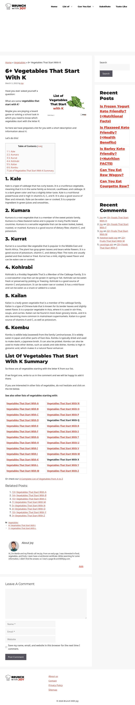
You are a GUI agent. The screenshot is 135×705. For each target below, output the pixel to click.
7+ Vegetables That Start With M (29, 502)
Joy (101, 217)
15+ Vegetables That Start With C (29, 498)
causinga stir (106, 244)
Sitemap (53, 689)
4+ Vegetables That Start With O (28, 508)
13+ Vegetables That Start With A (29, 492)
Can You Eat (87, 7)
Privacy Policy (56, 685)
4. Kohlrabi (13, 161)
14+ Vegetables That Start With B (29, 495)
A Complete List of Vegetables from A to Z (41, 478)
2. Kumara (13, 154)
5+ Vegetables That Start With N (28, 505)
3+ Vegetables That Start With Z (28, 515)
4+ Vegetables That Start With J (22, 525)
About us (53, 676)
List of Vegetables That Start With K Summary (30, 170)
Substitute (105, 6)
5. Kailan (12, 164)
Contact (53, 680)
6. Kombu (12, 167)
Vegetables (20, 62)
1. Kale (11, 151)
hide (40, 146)
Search (103, 62)
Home (54, 6)
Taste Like (121, 6)
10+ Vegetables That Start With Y (29, 512)
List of (69, 7)
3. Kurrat (12, 157)
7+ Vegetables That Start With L (22, 528)
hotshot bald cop (109, 237)
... (81, 564)
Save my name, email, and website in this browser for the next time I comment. (44, 647)
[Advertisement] (67, 33)
